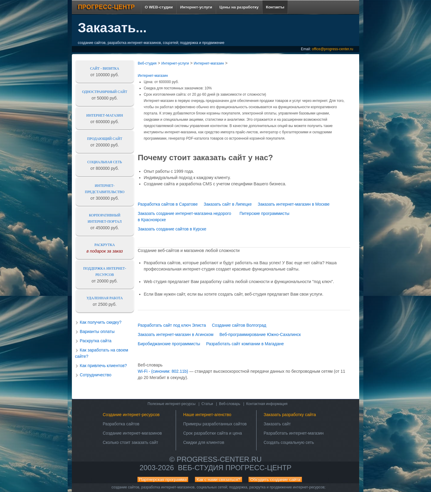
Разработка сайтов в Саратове (168, 204)
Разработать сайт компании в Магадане (245, 343)
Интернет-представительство (105, 189)
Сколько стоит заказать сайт (130, 442)
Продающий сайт (104, 139)
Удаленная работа (104, 298)
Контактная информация (267, 404)
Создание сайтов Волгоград (239, 325)
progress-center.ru (219, 459)
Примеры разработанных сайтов (215, 423)
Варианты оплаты (97, 331)
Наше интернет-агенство (207, 414)
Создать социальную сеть (289, 442)
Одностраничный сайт (104, 92)
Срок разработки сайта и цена (212, 433)
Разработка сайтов (121, 423)
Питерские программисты (264, 213)
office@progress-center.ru (332, 49)
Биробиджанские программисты (169, 343)
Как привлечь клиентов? (103, 365)
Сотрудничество (95, 374)
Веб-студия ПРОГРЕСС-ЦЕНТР (234, 468)
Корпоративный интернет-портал (105, 218)
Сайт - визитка (104, 68)
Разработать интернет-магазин (294, 433)
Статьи (207, 404)
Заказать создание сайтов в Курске (172, 229)
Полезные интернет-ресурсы (171, 404)
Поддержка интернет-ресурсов (104, 271)
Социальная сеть (104, 162)
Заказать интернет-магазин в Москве (294, 204)
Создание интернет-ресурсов (131, 414)
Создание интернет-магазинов (132, 433)
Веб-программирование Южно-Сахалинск (260, 334)
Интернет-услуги (175, 63)
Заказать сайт (277, 423)
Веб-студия (147, 63)
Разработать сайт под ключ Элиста (172, 325)
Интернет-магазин (104, 115)
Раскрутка (105, 245)
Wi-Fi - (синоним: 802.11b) (163, 371)
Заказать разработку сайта (290, 414)
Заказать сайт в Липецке (228, 204)
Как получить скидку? (101, 322)
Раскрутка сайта (96, 340)
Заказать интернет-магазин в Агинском (175, 334)
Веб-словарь (229, 404)
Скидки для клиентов (203, 442)
